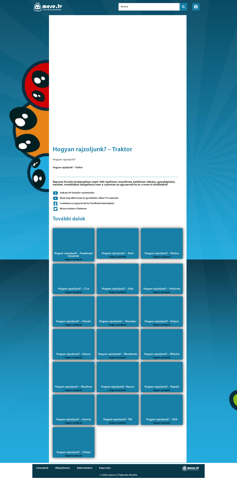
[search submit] (183, 7)
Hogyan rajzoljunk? (64, 159)
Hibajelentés (61, 468)
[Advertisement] (24, 66)
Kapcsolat (102, 468)
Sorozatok (42, 468)
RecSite (133, 475)
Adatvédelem (82, 468)
